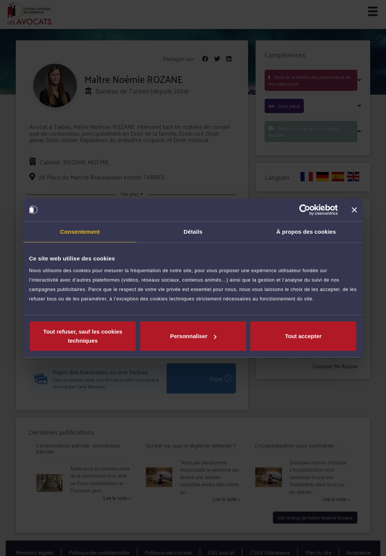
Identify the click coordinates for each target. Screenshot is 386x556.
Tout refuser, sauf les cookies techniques (83, 336)
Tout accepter (303, 336)
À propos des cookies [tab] (306, 231)
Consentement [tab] (80, 231)
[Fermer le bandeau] (354, 209)
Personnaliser (193, 336)
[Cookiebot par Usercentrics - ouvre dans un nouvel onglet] (305, 209)
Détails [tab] (193, 231)
